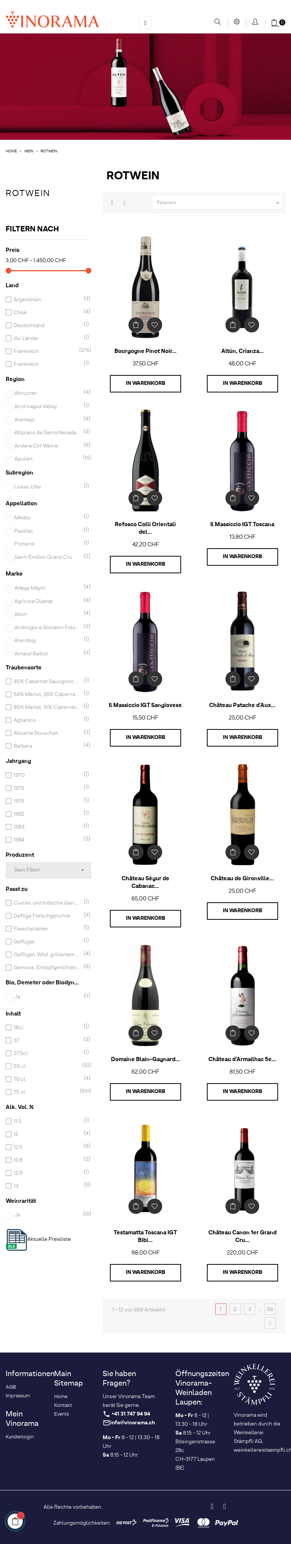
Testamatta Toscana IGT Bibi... (145, 1237)
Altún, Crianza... (242, 351)
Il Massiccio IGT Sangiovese (145, 705)
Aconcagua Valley (47, 406)
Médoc (47, 518)
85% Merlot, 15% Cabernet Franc (47, 707)
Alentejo (47, 420)
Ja (47, 997)
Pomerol (47, 544)
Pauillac (47, 531)
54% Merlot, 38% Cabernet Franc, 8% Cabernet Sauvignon (47, 694)
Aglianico (47, 720)
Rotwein (28, 194)
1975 (47, 788)
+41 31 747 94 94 (130, 1414)
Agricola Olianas (47, 601)
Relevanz (219, 203)
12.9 (47, 1173)
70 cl (47, 1079)
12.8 (47, 1160)
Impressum (18, 1396)
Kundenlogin (20, 1437)
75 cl (47, 1092)
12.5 (47, 1147)
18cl (47, 1027)
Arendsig (47, 640)
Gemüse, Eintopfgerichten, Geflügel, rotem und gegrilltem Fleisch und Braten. (47, 967)
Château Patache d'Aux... (242, 705)
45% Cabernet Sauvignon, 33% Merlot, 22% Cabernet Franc (47, 681)
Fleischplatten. (47, 929)
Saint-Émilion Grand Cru (47, 557)
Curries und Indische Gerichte (47, 903)
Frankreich (47, 351)
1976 (47, 801)
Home (60, 1396)
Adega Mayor (47, 588)
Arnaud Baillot (47, 654)
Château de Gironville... (242, 879)
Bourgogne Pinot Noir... (145, 351)
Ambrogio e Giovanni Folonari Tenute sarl (47, 627)
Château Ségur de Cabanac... (145, 883)
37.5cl (47, 1053)
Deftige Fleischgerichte (47, 916)
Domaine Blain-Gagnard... (145, 1059)
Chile (47, 312)
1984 (47, 840)
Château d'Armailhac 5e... (242, 1059)
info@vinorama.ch (132, 1423)
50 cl (47, 1066)
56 (270, 1309)
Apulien (47, 459)
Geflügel (47, 942)
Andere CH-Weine (47, 446)
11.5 (47, 1121)
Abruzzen (47, 393)
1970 (47, 775)
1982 (47, 814)
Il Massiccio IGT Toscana (242, 524)
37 (47, 1040)
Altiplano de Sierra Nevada (47, 433)
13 (47, 1186)
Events (61, 1414)
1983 (47, 827)
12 (47, 1134)
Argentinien (47, 300)
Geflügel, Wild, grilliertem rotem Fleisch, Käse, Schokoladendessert (47, 955)
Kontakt (63, 1405)
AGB (11, 1387)
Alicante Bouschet (47, 733)
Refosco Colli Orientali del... (145, 528)
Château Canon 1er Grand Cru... (242, 1237)
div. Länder (47, 338)
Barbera (47, 746)
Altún (47, 614)
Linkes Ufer (47, 487)
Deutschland (47, 325)
